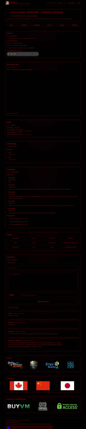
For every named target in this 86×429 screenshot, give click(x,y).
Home (49, 3)
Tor (64, 3)
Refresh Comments (13, 307)
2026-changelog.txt (15, 218)
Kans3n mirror (52, 242)
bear (15, 242)
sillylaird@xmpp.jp (17, 43)
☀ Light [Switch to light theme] (59, 3)
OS (54, 3)
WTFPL (27, 420)
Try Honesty (10, 127)
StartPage (24, 25)
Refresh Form (11, 262)
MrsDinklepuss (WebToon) (70, 242)
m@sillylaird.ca (13, 36)
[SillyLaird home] (7, 3)
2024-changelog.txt (15, 221)
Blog (11, 25)
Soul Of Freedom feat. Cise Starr (15, 131)
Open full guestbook (12, 259)
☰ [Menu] (79, 3)
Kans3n (34, 242)
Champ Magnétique (12, 132)
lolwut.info (31, 48)
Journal (49, 25)
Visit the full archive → (12, 146)
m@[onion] (26, 38)
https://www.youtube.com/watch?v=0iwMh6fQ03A (19, 69)
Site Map (74, 25)
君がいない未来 (10, 129)
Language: (71, 3)
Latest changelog (32, 16)
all (11, 149)
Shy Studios (52, 238)
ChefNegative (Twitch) (70, 247)
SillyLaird (13, 125)
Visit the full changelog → (13, 172)
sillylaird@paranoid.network (20, 45)
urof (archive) (15, 247)
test (10, 157)
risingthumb (70, 238)
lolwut (33, 238)
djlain (34, 247)
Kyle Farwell (15, 238)
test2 (10, 152)
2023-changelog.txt (15, 224)
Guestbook (37, 25)
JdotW (52, 247)
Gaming (62, 25)
